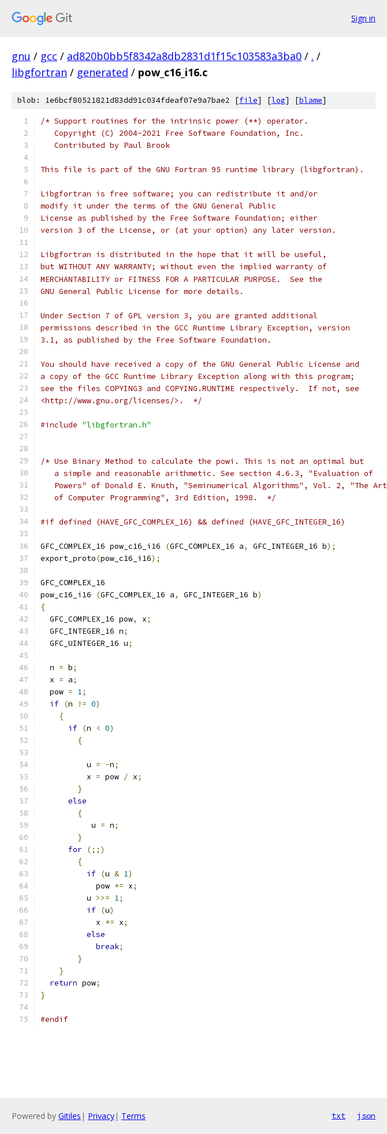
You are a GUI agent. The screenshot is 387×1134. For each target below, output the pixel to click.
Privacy (101, 1115)
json (366, 1115)
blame (310, 100)
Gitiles (69, 1115)
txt (338, 1115)
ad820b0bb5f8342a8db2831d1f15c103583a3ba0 (184, 56)
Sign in (363, 18)
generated (102, 72)
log (278, 100)
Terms (133, 1115)
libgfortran (39, 72)
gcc (48, 56)
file (248, 100)
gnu (21, 56)
